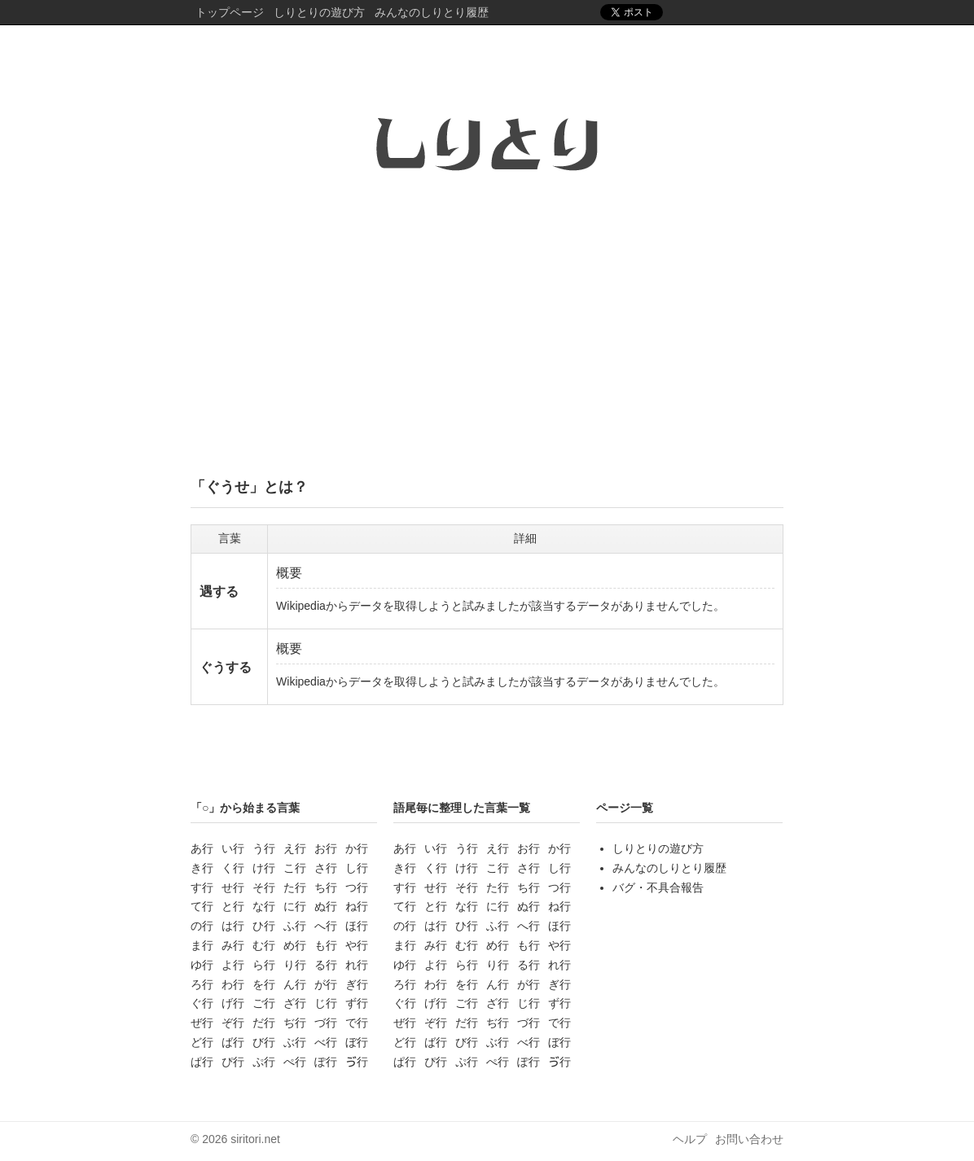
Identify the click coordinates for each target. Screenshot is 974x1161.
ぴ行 (233, 1061)
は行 (233, 925)
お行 (325, 848)
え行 (294, 848)
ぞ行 (233, 1022)
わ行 (233, 984)
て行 (202, 906)
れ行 (356, 964)
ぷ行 (263, 1061)
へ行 (325, 925)
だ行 (263, 1022)
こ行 (294, 867)
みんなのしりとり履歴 (432, 12)
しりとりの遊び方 (319, 12)
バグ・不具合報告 (658, 887)
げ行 (233, 1003)
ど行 (202, 1042)
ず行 (356, 1003)
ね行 (356, 906)
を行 (263, 984)
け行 (263, 867)
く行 (233, 867)
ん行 (294, 984)
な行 (263, 906)
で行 (356, 1022)
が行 (325, 984)
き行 (202, 867)
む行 (263, 945)
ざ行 (294, 1003)
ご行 (263, 1003)
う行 (263, 848)
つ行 (356, 887)
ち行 (325, 887)
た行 (294, 887)
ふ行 (294, 925)
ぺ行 (294, 1061)
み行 (233, 945)
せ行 (233, 887)
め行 (294, 945)
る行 (325, 964)
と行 (233, 906)
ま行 (202, 945)
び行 (263, 1042)
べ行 (325, 1042)
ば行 (233, 1042)
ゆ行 (202, 964)
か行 (356, 848)
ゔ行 (356, 1061)
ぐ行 (202, 1003)
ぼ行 (356, 1042)
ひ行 (263, 925)
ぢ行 (294, 1022)
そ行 (263, 887)
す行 (202, 887)
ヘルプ (690, 1139)
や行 (356, 945)
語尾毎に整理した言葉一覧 (461, 807)
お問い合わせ (749, 1139)
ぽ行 (325, 1061)
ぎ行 (356, 984)
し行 (356, 867)
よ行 (233, 964)
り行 (294, 964)
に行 (294, 906)
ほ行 (356, 925)
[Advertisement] (487, 336)
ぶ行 (294, 1042)
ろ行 (202, 984)
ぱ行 (202, 1061)
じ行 (325, 1003)
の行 (202, 925)
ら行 (263, 964)
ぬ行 (325, 906)
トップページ (229, 12)
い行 (233, 848)
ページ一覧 (624, 807)
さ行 (325, 867)
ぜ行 (202, 1022)
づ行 (325, 1022)
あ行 (202, 848)
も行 (325, 945)
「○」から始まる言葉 (245, 807)
